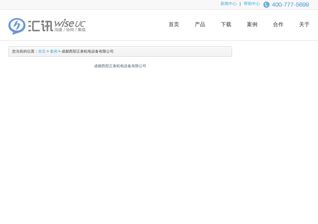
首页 (174, 24)
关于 (304, 24)
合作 (278, 24)
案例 (252, 24)
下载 (226, 24)
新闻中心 (228, 3)
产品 (200, 24)
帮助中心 (252, 3)
